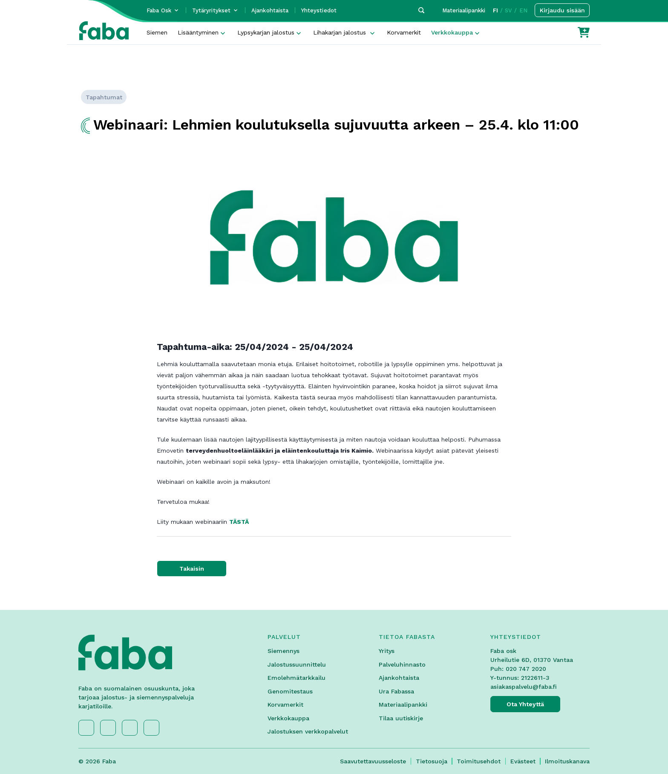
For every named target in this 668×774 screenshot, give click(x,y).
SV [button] (508, 10)
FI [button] (495, 10)
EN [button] (523, 10)
